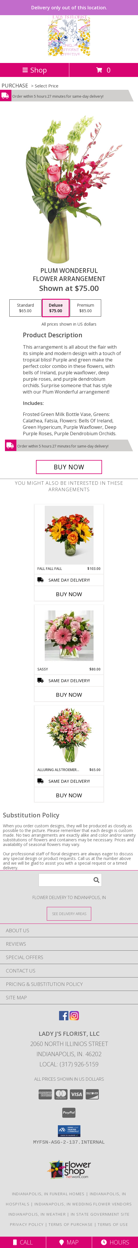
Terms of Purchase (71, 1224)
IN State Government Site (100, 1214)
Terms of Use (113, 1224)
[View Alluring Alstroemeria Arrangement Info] (69, 736)
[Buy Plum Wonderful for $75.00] (69, 467)
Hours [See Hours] (115, 1242)
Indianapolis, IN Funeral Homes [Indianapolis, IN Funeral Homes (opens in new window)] (48, 1193)
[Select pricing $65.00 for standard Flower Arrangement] (25, 308)
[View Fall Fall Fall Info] (69, 535)
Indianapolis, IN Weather (37, 1214)
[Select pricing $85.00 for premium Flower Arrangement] (85, 308)
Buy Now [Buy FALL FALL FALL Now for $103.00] (69, 594)
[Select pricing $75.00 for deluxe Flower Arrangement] (56, 308)
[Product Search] (70, 880)
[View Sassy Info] (69, 636)
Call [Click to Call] (23, 1242)
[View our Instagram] (74, 1018)
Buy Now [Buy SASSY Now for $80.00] (69, 694)
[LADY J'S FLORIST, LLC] (69, 54)
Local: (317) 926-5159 (69, 1064)
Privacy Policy (27, 1224)
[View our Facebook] (63, 1018)
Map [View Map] (69, 1242)
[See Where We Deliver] (69, 913)
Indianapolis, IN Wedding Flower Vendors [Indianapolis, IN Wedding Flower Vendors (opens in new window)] (83, 1204)
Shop (34, 70)
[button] (69, 1131)
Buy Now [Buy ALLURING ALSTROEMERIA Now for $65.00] (69, 795)
